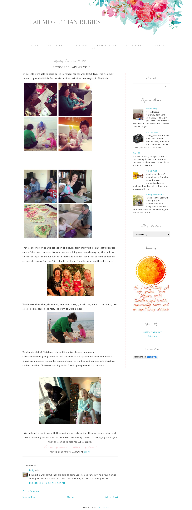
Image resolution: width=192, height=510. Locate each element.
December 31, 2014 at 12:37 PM (47, 483)
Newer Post (29, 497)
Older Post (111, 497)
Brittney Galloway (152, 332)
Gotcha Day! (152, 132)
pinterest (91, 447)
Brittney (152, 336)
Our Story (80, 45)
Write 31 (136, 153)
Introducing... (152, 108)
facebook (61, 447)
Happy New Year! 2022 (156, 194)
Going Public (152, 171)
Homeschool (107, 45)
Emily (32, 470)
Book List (134, 45)
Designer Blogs (102, 508)
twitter (76, 447)
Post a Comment (31, 491)
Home (35, 45)
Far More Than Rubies (65, 21)
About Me (55, 45)
